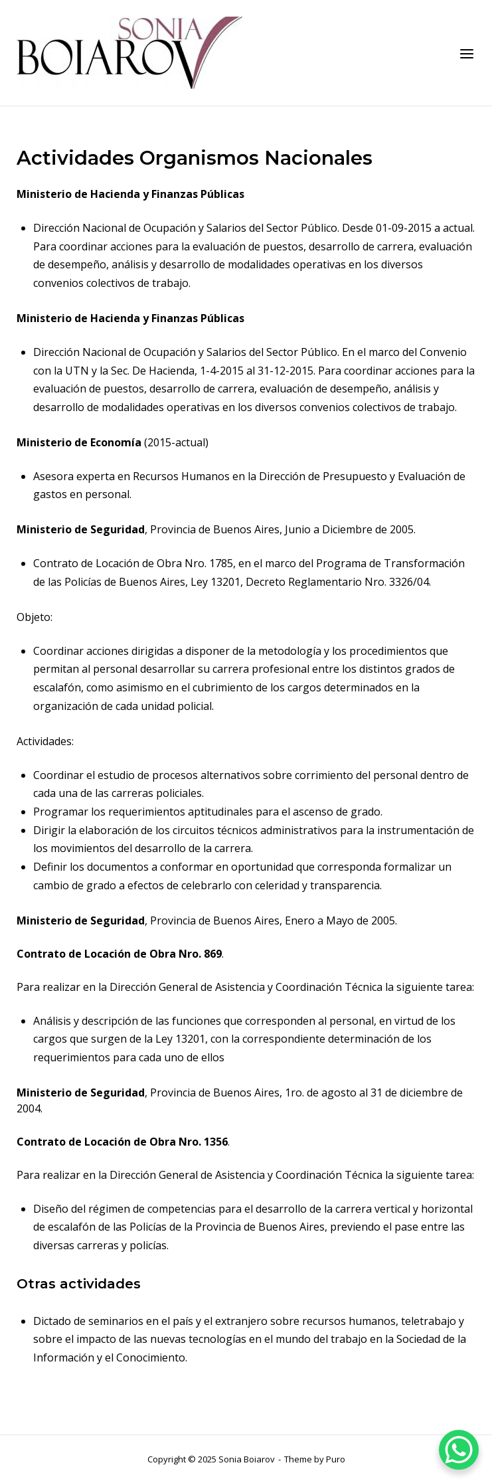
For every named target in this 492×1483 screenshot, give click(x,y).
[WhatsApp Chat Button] (459, 1450)
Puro (335, 1459)
